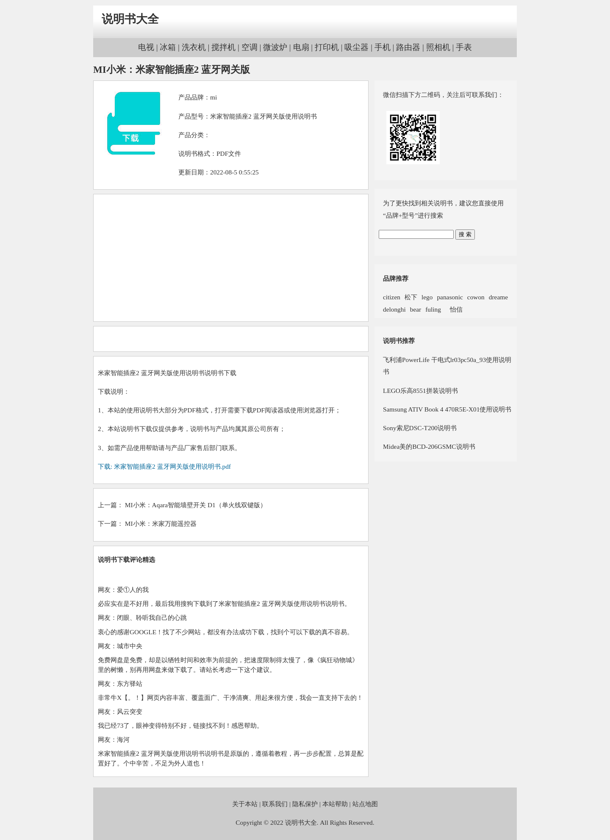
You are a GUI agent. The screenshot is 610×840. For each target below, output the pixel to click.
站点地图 (365, 803)
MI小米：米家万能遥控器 (161, 523)
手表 (464, 47)
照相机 (438, 47)
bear (415, 309)
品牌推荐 (395, 278)
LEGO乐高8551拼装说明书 (420, 390)
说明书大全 (130, 19)
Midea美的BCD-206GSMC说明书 (429, 446)
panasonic (450, 297)
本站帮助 (335, 803)
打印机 (327, 47)
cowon (476, 297)
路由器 (408, 47)
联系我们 (275, 803)
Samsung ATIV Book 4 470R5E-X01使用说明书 (447, 409)
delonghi (394, 309)
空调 (249, 47)
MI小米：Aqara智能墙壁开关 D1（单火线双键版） (195, 504)
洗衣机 (194, 47)
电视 (146, 47)
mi (213, 97)
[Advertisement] (231, 258)
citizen (391, 297)
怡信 (454, 309)
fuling (433, 309)
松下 (411, 297)
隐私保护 (305, 803)
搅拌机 (223, 47)
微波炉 (275, 47)
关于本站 (245, 803)
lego (427, 297)
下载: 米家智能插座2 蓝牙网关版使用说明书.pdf (164, 466)
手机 (382, 47)
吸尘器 (356, 47)
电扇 (301, 47)
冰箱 (168, 47)
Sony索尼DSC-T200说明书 (420, 427)
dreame (498, 297)
